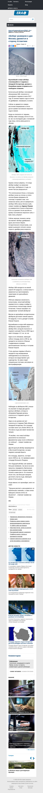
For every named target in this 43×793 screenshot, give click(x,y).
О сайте (10, 1)
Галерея (11, 755)
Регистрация (28, 1)
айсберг (15, 509)
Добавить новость (13, 8)
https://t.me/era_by (13, 506)
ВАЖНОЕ (11, 677)
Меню (11, 25)
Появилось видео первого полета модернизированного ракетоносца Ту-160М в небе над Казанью (20, 523)
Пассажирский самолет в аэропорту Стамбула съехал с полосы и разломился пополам (20, 534)
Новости (18, 44)
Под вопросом (11, 789)
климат (20, 509)
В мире (22, 44)
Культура (30, 787)
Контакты (16, 1)
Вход (26, 5)
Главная (11, 786)
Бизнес (11, 787)
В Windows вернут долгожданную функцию (21, 766)
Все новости (31, 749)
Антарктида (12, 512)
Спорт (20, 787)
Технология (30, 786)
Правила (10, 5)
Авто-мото (20, 786)
